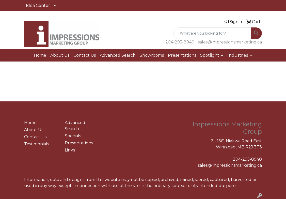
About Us (59, 55)
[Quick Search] (212, 33)
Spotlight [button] (209, 55)
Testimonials (36, 144)
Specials (73, 135)
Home (40, 55)
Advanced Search (118, 55)
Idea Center (38, 5)
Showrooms (152, 55)
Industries (238, 55)
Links (70, 150)
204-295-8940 (179, 42)
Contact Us (84, 55)
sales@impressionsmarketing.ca (230, 42)
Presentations (182, 55)
